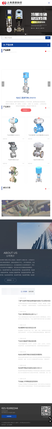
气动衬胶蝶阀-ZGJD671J (13, 150)
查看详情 (13, 154)
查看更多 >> (26, 141)
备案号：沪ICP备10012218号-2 (22, 422)
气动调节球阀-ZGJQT (13, 175)
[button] (5, 21)
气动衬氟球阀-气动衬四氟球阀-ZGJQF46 (38, 150)
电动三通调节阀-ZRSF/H (26, 129)
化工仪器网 (9, 424)
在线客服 (9, 416)
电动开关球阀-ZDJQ (39, 175)
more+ (48, 51)
